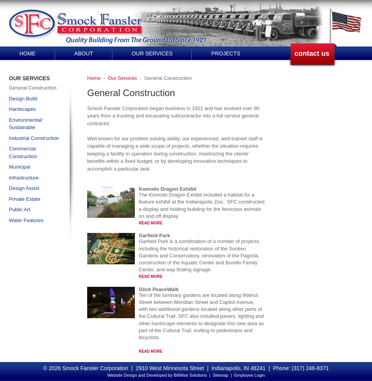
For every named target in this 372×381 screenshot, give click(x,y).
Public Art (19, 209)
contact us (311, 53)
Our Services (152, 53)
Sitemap (220, 375)
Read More (150, 223)
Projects (225, 53)
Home (27, 53)
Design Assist (24, 188)
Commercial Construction (23, 152)
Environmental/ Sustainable (26, 124)
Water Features (26, 220)
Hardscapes (22, 109)
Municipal (19, 167)
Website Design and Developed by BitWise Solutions (157, 375)
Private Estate (24, 199)
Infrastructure (24, 178)
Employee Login (249, 375)
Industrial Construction (34, 138)
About (83, 53)
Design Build (23, 99)
